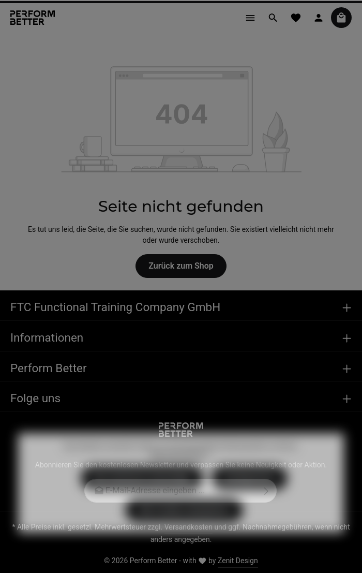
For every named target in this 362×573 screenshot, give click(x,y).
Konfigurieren (249, 493)
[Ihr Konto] (318, 17)
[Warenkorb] (341, 17)
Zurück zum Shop (181, 266)
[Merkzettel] (295, 17)
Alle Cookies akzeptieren (184, 525)
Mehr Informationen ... (181, 470)
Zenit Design (238, 560)
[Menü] (250, 17)
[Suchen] (273, 17)
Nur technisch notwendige (142, 493)
